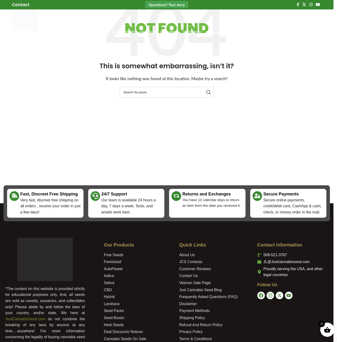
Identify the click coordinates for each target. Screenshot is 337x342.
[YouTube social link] (317, 4)
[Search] (165, 21)
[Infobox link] (20, 4)
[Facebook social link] (298, 4)
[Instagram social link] (311, 4)
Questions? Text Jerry (167, 4)
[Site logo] (25, 20)
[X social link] (304, 4)
